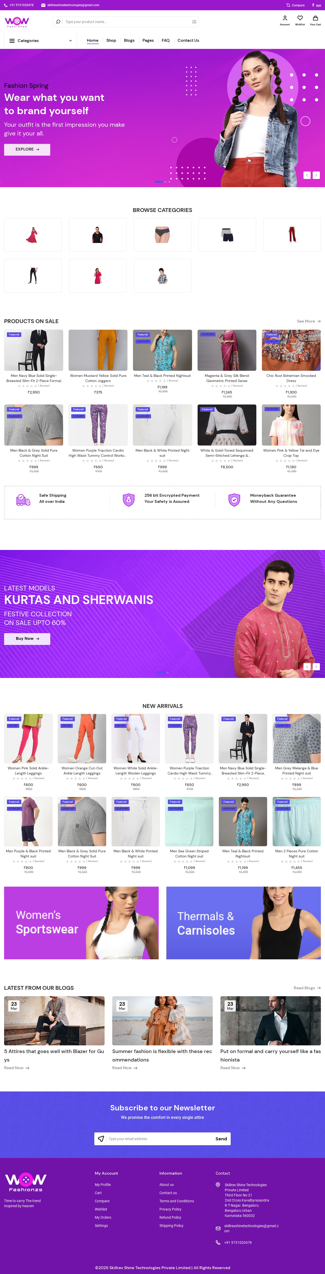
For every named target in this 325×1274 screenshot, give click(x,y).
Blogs (129, 40)
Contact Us (188, 40)
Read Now (16, 1067)
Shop (111, 40)
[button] (307, 175)
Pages (148, 40)
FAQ (166, 40)
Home (92, 40)
